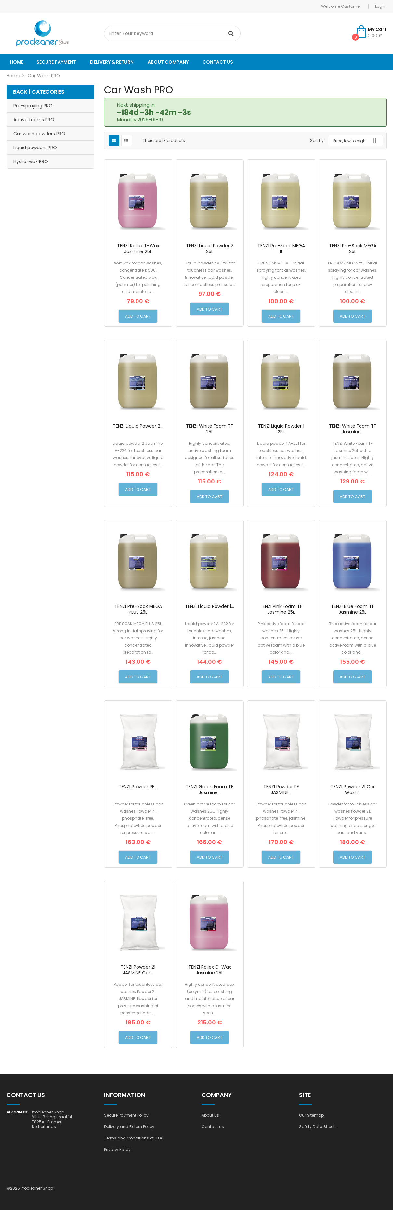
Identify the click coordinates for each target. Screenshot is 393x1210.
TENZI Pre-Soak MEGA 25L (352, 248)
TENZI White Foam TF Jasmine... (352, 429)
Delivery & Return (112, 62)
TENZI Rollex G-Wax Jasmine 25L (209, 970)
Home (16, 62)
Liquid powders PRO (35, 147)
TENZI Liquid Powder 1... (209, 606)
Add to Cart (138, 316)
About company (168, 62)
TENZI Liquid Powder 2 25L (209, 248)
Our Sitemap (311, 1115)
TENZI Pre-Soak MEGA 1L (281, 248)
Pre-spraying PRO (33, 105)
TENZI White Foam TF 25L (209, 429)
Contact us (218, 62)
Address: (17, 1112)
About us (210, 1115)
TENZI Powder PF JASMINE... (281, 789)
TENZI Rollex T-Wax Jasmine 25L (138, 248)
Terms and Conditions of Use (133, 1138)
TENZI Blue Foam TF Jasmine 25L (352, 609)
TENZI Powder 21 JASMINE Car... (138, 970)
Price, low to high (357, 140)
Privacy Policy (117, 1149)
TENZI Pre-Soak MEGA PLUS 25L (138, 609)
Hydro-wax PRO (30, 161)
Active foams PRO (33, 119)
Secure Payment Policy (126, 1115)
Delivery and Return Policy (129, 1126)
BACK (20, 92)
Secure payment (56, 62)
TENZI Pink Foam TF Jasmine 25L (281, 609)
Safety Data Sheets (318, 1126)
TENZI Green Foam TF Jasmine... (209, 789)
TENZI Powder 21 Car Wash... (353, 789)
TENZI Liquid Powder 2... (138, 426)
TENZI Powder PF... (138, 786)
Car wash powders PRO (39, 133)
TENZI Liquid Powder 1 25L (281, 429)
